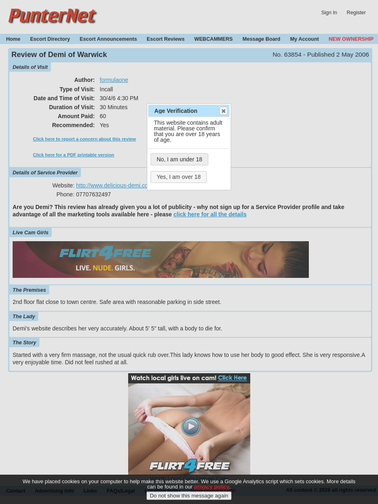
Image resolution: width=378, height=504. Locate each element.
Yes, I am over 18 (179, 177)
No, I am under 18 (179, 159)
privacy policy (211, 489)
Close (223, 111)
